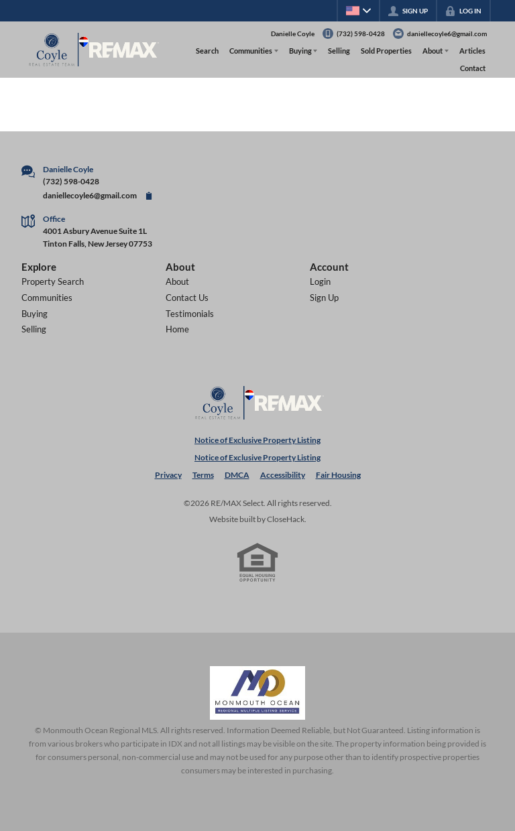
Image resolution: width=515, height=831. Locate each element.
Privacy (168, 475)
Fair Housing (338, 475)
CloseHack (285, 519)
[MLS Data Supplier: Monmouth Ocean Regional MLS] (257, 693)
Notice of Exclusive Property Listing (257, 440)
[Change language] (358, 10)
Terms (203, 475)
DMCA (237, 475)
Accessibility (282, 475)
